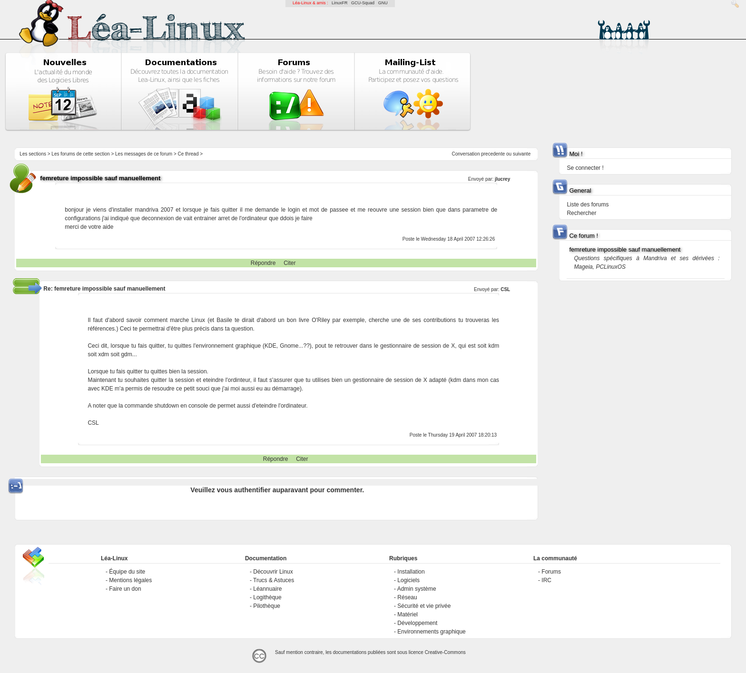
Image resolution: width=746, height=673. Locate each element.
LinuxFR (340, 2)
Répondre (263, 263)
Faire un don (125, 588)
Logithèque (267, 597)
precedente (493, 153)
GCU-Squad (362, 2)
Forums (551, 571)
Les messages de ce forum (143, 153)
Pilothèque (266, 606)
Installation (410, 571)
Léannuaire (267, 588)
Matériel (407, 614)
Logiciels (408, 580)
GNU (383, 2)
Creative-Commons (445, 652)
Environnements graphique (431, 631)
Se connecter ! (585, 168)
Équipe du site (127, 571)
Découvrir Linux (273, 571)
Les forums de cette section (80, 153)
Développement (417, 623)
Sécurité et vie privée (424, 606)
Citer (289, 263)
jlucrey (502, 179)
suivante (521, 153)
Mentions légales (130, 580)
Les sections (33, 153)
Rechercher (581, 213)
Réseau (407, 597)
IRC (546, 580)
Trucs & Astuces (273, 580)
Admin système (416, 588)
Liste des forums (588, 204)
